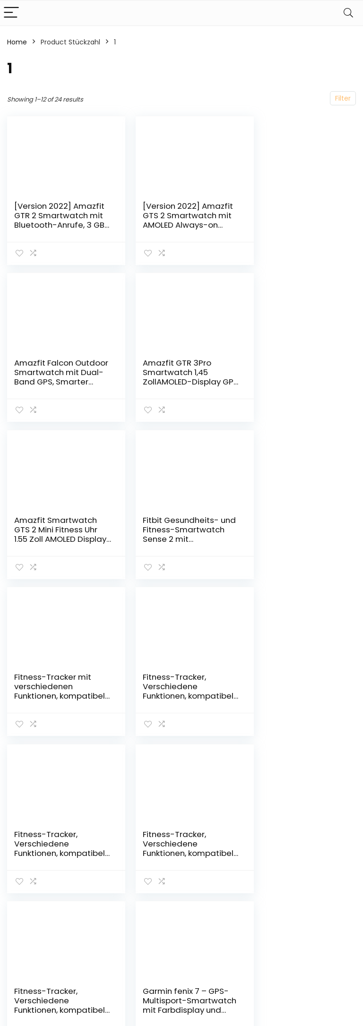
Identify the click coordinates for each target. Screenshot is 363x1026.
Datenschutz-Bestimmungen (328, 852)
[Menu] (11, 13)
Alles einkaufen (271, 860)
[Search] (348, 13)
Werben (260, 909)
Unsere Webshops (264, 891)
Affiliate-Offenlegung (324, 887)
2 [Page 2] (182, 758)
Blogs (255, 874)
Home (17, 42)
